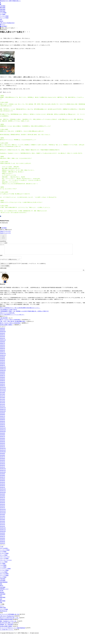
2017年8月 (2, 396)
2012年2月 (2, 508)
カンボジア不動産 (4, 555)
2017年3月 (2, 404)
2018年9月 (2, 374)
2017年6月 (2, 399)
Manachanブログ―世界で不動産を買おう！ (10, 0)
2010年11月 (3, 531)
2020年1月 (2, 353)
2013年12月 (3, 470)
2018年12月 (3, 369)
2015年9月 (2, 435)
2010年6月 (2, 540)
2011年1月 (2, 528)
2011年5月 (2, 523)
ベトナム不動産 (3, 574)
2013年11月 (3, 472)
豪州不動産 (2, 7)
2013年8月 (2, 477)
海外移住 (2, 594)
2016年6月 (2, 420)
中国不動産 (2, 580)
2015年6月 (2, 440)
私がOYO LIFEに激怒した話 (6, 624)
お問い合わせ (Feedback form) (7, 22)
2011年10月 (3, 514)
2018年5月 (2, 381)
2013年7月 (2, 479)
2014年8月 (2, 457)
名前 (1, 257)
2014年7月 (2, 459)
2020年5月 (2, 347)
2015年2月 (2, 447)
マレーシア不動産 (4, 17)
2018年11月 (3, 370)
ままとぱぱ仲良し (4, 550)
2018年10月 (3, 372)
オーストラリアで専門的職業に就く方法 (9, 616)
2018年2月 (2, 386)
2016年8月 (2, 416)
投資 (1, 586)
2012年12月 (3, 491)
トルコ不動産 (3, 567)
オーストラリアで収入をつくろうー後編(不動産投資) (12, 630)
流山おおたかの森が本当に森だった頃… (9, 619)
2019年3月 (2, 364)
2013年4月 (2, 484)
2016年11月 (3, 411)
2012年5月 (2, 503)
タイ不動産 (2, 14)
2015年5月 (2, 442)
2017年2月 (2, 406)
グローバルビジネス (5, 558)
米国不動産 (2, 9)
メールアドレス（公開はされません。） (9, 261)
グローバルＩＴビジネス (6, 562)
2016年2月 (2, 426)
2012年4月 (2, 504)
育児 (1, 597)
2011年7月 (2, 520)
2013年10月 (3, 474)
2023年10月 (3, 333)
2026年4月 (2, 330)
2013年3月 (2, 486)
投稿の (3, 609)
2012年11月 (3, 492)
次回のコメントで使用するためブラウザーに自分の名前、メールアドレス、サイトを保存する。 (24, 265)
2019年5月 (2, 360)
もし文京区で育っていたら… (7, 631)
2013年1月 (2, 489)
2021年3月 (2, 338)
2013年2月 (2, 487)
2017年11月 (3, 391)
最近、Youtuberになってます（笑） (8, 623)
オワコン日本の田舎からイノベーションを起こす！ (12, 316)
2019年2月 (2, 365)
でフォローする (5, 231)
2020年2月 (2, 352)
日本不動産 (2, 5)
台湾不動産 (2, 582)
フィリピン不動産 (4, 16)
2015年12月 (3, 430)
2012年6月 (2, 501)
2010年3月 (2, 545)
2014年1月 (2, 469)
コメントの (4, 611)
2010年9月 (2, 535)
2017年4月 (2, 403)
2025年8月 (2, 332)
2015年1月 (2, 448)
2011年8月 (2, 518)
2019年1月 (2, 367)
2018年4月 (2, 382)
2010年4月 (2, 543)
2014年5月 (2, 462)
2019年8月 (2, 359)
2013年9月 (2, 475)
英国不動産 (2, 11)
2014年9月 (2, 455)
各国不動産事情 (3, 584)
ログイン (2, 608)
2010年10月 (3, 533)
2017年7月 (2, 398)
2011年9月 (2, 516)
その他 (1, 548)
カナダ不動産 (3, 12)
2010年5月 (2, 541)
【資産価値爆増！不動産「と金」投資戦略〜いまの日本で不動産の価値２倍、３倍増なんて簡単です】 (24, 313)
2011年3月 (2, 525)
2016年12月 (3, 409)
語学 (1, 19)
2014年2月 (2, 467)
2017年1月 (2, 408)
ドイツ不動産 (3, 569)
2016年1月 (2, 428)
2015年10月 (3, 433)
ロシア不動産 (3, 579)
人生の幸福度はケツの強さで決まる (8, 311)
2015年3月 (2, 445)
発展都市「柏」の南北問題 (6, 626)
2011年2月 (2, 526)
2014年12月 (3, 450)
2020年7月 (2, 345)
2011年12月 (3, 511)
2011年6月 (2, 521)
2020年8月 (2, 343)
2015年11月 (3, 431)
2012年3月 (2, 506)
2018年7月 (2, 377)
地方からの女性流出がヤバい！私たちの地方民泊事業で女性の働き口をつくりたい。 (20, 309)
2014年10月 (3, 453)
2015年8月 (2, 436)
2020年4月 (2, 348)
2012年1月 (2, 509)
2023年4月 (2, 335)
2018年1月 (2, 387)
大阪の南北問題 (3, 320)
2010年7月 (2, 538)
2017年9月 (2, 394)
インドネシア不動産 (5, 552)
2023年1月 (2, 337)
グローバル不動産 (4, 560)
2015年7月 (2, 438)
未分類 (1, 592)
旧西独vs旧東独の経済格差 (6, 621)
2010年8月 (2, 536)
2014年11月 (3, 452)
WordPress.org (3, 613)
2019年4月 (2, 362)
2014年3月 (2, 465)
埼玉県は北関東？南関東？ (6, 326)
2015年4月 (2, 443)
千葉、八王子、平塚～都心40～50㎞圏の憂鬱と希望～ (13, 323)
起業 (1, 604)
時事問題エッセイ (4, 591)
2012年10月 (3, 494)
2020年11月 (3, 342)
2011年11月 (3, 513)
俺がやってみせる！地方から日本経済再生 (10, 321)
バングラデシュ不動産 (5, 570)
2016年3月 (2, 425)
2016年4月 (2, 423)
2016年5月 (2, 421)
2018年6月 (2, 379)
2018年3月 (2, 384)
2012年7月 (2, 499)
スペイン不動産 (3, 564)
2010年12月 (3, 530)
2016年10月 (3, 413)
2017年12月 (3, 389)
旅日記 (1, 21)
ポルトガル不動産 (4, 575)
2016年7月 (2, 418)
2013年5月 (2, 482)
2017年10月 (3, 392)
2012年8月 (2, 497)
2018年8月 (2, 376)
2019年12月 (3, 355)
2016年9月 (2, 415)
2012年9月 (2, 496)
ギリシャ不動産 (3, 557)
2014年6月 (2, 460)
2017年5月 (2, 401)
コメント (2, 244)
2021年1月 (2, 340)
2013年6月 (2, 481)
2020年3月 (2, 350)
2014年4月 (2, 464)
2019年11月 (3, 357)
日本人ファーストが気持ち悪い (7, 315)
